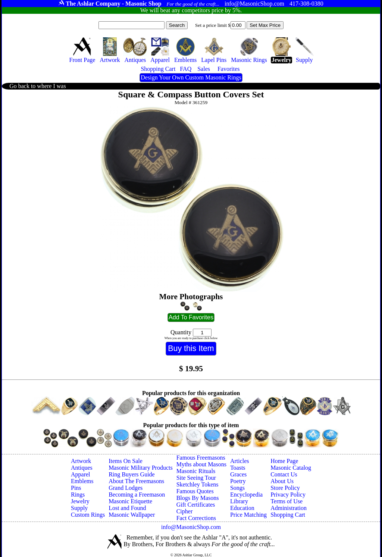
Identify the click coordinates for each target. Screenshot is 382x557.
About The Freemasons (136, 481)
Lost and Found (127, 508)
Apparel (80, 474)
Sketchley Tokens (197, 484)
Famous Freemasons (200, 457)
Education (242, 508)
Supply (79, 508)
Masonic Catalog (290, 467)
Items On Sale (126, 461)
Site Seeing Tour (196, 478)
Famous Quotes (195, 491)
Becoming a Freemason (137, 494)
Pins (76, 488)
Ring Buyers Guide (132, 474)
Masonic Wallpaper (132, 514)
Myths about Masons (201, 464)
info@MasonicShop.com (191, 527)
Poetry (238, 481)
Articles (239, 461)
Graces (238, 474)
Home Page (284, 461)
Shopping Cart (287, 514)
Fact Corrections (196, 518)
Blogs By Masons (197, 498)
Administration (288, 508)
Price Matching (248, 514)
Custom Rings (88, 514)
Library (239, 501)
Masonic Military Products (141, 467)
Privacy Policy (288, 494)
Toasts (237, 467)
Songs (237, 488)
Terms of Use (286, 501)
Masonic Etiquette (130, 501)
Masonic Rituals (195, 471)
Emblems (82, 481)
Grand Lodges (126, 488)
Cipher (184, 511)
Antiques (82, 467)
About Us (282, 481)
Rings (78, 494)
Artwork (81, 461)
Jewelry (80, 501)
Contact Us (283, 474)
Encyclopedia (246, 494)
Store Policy (285, 488)
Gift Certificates (195, 504)
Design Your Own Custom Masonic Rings (191, 77)
